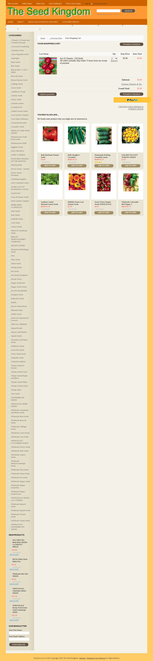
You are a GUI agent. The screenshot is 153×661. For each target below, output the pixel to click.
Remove (114, 61)
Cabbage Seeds (17, 84)
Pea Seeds (15, 271)
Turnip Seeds (16, 390)
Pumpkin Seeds (17, 294)
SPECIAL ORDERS (19, 324)
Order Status (27, 3)
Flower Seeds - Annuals (20, 169)
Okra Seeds (15, 259)
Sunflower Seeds (17, 346)
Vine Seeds (15, 394)
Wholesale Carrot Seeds (20, 433)
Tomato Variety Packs (19, 386)
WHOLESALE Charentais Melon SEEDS (19, 591)
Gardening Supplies (18, 179)
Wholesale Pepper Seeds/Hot (18, 486)
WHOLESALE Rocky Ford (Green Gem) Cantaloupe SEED (20, 608)
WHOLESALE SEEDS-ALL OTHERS (20, 499)
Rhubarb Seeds (17, 310)
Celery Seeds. (16, 99)
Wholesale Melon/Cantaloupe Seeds (18, 463)
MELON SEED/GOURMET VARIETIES (18, 239)
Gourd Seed (15, 193)
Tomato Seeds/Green (19, 372)
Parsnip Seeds (16, 267)
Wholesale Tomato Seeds (18, 515)
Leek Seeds (15, 223)
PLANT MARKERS (19, 291)
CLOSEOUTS (16, 107)
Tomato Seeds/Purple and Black (19, 377)
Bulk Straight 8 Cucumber (73, 156)
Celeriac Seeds (16, 95)
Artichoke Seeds (17, 50)
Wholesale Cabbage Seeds (18, 427)
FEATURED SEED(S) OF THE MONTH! (20, 160)
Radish (13, 302)
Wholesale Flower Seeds (20, 447)
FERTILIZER (16, 165)
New (13, 256)
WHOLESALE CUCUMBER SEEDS (19, 442)
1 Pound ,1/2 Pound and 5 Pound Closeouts (20, 41)
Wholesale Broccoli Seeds (18, 421)
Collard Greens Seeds (19, 111)
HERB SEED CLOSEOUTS (16, 206)
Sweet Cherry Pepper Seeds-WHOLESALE (103, 203)
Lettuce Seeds (16, 227)
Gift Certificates (55, 3)
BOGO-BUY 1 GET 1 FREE (19, 71)
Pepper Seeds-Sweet (19, 287)
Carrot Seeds (16, 88)
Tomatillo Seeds (17, 358)
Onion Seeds (16, 263)
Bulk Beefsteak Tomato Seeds (50, 156)
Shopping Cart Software (96, 658)
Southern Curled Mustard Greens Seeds (49, 203)
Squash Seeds (16, 336)
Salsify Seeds (16, 314)
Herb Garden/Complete (20, 201)
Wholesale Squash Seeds (20, 510)
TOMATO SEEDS (19, 362)
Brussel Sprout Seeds (19, 80)
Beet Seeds (15, 66)
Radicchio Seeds (17, 298)
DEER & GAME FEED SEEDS (20, 131)
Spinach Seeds (16, 328)
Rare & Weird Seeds (19, 306)
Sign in (88, 3)
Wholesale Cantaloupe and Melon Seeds (19, 411)
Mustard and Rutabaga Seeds (20, 250)
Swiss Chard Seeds (18, 354)
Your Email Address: (17, 636)
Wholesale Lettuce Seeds (18, 456)
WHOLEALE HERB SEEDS (19, 405)
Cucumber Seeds (17, 127)
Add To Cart (14, 554)
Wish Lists (40, 3)
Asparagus (15, 58)
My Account (13, 3)
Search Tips (114, 14)
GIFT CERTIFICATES (20, 183)
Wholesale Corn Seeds (20, 437)
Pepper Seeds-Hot (18, 283)
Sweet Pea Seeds (17, 350)
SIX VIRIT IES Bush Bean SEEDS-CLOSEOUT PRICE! (20, 543)
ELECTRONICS (17, 151)
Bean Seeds (15, 62)
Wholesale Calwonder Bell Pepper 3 (130, 203)
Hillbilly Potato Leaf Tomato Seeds (76, 203)
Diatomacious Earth (18, 143)
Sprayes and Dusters (19, 332)
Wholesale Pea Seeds (19, 477)
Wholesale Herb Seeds (20, 451)
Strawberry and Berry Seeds (19, 341)
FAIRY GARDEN (18, 155)
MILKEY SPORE (18, 245)
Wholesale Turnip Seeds (20, 520)
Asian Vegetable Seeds (20, 54)
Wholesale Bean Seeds (20, 416)
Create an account (100, 3)
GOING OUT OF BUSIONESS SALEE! (20, 188)
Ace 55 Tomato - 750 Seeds (71, 58)
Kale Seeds (15, 215)
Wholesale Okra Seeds (20, 470)
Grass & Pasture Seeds (20, 197)
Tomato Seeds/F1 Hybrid (18, 366)
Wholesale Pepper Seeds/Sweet (18, 492)
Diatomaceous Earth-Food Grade (19, 138)
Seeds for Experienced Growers (19, 319)
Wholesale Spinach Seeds (18, 505)
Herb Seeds (15, 211)
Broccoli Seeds (17, 76)
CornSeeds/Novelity (19, 123)
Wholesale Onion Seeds (20, 473)
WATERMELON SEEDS (17, 398)
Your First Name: (15, 630)
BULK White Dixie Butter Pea (20, 560)
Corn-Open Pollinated (19, 119)
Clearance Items (17, 103)
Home (42, 38)
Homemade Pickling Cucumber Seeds (102, 156)
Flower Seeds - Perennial (17, 174)
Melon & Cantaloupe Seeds (19, 231)
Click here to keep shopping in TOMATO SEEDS (130, 108)
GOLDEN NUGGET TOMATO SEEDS (130, 156)
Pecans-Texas (16, 279)
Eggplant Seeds (17, 147)
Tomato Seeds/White (19, 382)
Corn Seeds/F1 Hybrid (19, 115)
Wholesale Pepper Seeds (20, 481)
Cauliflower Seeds (18, 92)
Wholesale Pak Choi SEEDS (20, 575)
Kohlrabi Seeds (17, 219)
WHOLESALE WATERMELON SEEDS (17, 526)
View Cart (73, 3)
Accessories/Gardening (20, 46)
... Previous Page (55, 38)
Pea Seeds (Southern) (19, 275)
